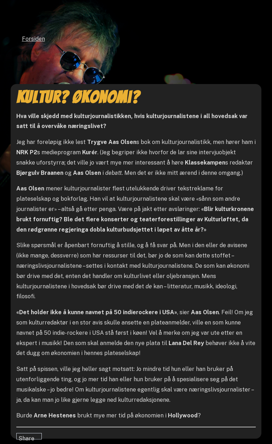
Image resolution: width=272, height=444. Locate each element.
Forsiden (33, 38)
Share (26, 437)
